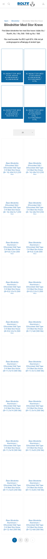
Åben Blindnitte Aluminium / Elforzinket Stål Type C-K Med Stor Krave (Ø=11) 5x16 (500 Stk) (35, 406)
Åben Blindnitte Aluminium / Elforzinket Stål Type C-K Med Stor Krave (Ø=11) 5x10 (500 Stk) (12, 366)
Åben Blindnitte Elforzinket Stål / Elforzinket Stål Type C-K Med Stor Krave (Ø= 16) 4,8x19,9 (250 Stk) (35, 208)
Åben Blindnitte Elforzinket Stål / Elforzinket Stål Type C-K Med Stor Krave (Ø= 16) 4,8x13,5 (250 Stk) (35, 169)
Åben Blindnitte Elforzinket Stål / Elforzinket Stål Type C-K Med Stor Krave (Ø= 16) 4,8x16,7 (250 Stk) (12, 208)
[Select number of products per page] (24, 132)
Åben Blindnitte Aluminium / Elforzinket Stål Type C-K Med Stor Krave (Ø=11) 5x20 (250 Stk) (35, 445)
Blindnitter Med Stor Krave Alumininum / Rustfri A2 (12, 113)
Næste (32, 540)
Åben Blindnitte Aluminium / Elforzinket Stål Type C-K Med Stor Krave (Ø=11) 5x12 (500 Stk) (35, 366)
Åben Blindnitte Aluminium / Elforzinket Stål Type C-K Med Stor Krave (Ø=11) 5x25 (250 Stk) (12, 485)
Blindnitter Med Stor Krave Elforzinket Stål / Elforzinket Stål (35, 115)
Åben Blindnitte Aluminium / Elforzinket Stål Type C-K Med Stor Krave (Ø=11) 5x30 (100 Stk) (35, 485)
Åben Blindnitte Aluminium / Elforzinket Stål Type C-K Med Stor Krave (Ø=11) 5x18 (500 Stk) (12, 445)
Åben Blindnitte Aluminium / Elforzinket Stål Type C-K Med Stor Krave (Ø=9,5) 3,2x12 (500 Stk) (34, 288)
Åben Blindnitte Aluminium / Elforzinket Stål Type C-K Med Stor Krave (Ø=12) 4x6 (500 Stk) (12, 525)
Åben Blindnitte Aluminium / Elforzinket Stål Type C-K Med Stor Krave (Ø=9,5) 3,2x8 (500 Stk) (34, 248)
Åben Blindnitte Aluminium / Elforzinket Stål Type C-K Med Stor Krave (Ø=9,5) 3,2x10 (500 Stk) (12, 288)
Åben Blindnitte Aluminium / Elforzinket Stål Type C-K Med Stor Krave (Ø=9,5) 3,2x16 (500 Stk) (12, 328)
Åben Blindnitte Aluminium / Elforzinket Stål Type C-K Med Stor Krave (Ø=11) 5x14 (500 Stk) (12, 406)
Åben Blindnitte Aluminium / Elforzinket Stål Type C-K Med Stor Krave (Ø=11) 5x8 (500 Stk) (34, 326)
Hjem (6, 21)
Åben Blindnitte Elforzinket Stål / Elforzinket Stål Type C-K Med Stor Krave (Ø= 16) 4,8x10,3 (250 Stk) (12, 169)
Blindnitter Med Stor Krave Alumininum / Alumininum (12, 76)
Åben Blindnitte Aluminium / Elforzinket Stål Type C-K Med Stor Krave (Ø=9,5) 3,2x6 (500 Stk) (12, 248)
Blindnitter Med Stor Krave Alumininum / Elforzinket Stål (35, 77)
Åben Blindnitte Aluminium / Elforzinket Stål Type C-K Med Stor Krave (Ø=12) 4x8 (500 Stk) (34, 525)
